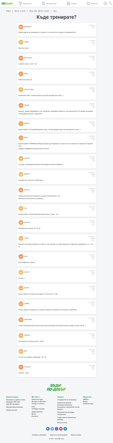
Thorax (26, 238)
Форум (8, 11)
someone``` (27, 222)
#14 (93, 259)
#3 (94, 76)
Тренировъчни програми (65, 412)
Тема (55, 11)
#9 (94, 176)
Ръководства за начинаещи (66, 399)
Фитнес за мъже (20, 11)
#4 (94, 92)
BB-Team (35, 397)
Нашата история (37, 399)
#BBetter (86, 399)
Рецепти (60, 409)
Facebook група (88, 403)
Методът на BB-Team (39, 401)
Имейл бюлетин (37, 412)
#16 (93, 290)
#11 (93, 210)
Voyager (26, 105)
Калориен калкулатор (64, 405)
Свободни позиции (38, 408)
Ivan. (25, 208)
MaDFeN (27, 174)
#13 (93, 240)
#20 (93, 353)
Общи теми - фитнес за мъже (39, 11)
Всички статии (62, 422)
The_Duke (27, 367)
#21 (93, 369)
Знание (60, 397)
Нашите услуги (12, 397)
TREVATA (27, 335)
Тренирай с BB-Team (13, 402)
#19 (93, 337)
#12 (93, 224)
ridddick (26, 123)
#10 (93, 192)
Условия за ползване (39, 435)
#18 (93, 322)
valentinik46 (28, 319)
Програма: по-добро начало (15, 399)
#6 (94, 126)
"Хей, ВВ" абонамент (13, 404)
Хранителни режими (64, 402)
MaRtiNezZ (27, 27)
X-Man (26, 73)
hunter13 (27, 272)
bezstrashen (28, 58)
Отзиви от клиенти (38, 403)
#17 (93, 306)
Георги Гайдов (29, 89)
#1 (94, 44)
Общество (87, 397)
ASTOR (26, 288)
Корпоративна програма (14, 407)
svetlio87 (27, 158)
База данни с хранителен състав (68, 407)
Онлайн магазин (11, 410)
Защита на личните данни (58, 435)
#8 (94, 160)
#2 (94, 60)
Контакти (35, 416)
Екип (33, 406)
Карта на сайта (76, 435)
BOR (25, 351)
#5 (94, 107)
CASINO (26, 303)
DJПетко (27, 190)
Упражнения (61, 414)
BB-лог (34, 414)
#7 (94, 140)
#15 (93, 274)
